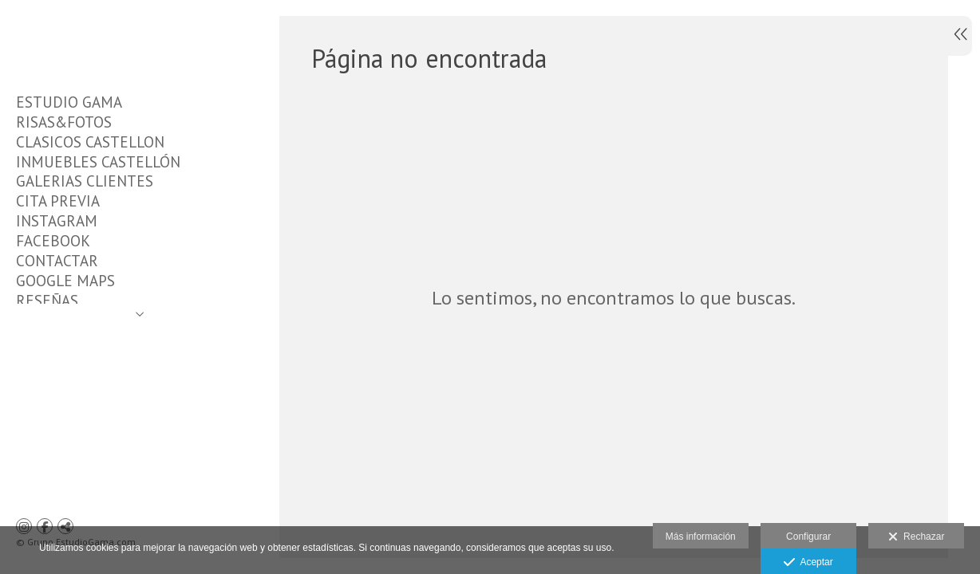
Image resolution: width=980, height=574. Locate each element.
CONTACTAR (57, 260)
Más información (701, 536)
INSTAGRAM (56, 220)
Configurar (808, 536)
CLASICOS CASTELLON (90, 141)
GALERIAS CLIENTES (84, 181)
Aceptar (808, 562)
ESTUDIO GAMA (69, 102)
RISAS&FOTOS (64, 122)
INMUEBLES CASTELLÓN (98, 161)
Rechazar (916, 537)
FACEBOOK (53, 240)
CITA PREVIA (58, 200)
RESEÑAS (47, 300)
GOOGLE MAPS (65, 280)
